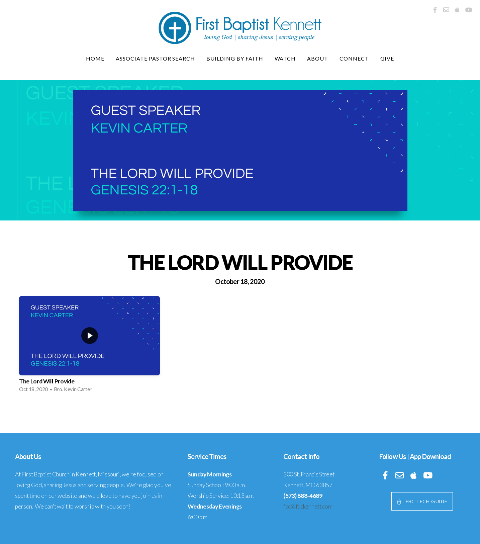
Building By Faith (234, 58)
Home (95, 58)
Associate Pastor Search (155, 58)
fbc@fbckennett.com (307, 506)
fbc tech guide (421, 501)
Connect (354, 58)
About (317, 58)
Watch (285, 58)
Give (387, 58)
